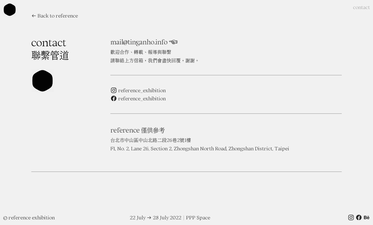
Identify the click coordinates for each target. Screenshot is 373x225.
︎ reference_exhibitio (136, 98)
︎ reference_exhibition (138, 90)
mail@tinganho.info (138, 42)
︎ (351, 217)
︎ (173, 42)
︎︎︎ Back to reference (54, 15)
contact (361, 7)
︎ (358, 217)
